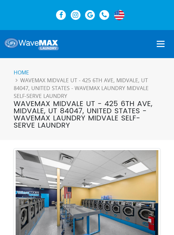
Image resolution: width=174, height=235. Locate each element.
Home (21, 72)
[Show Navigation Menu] (161, 44)
